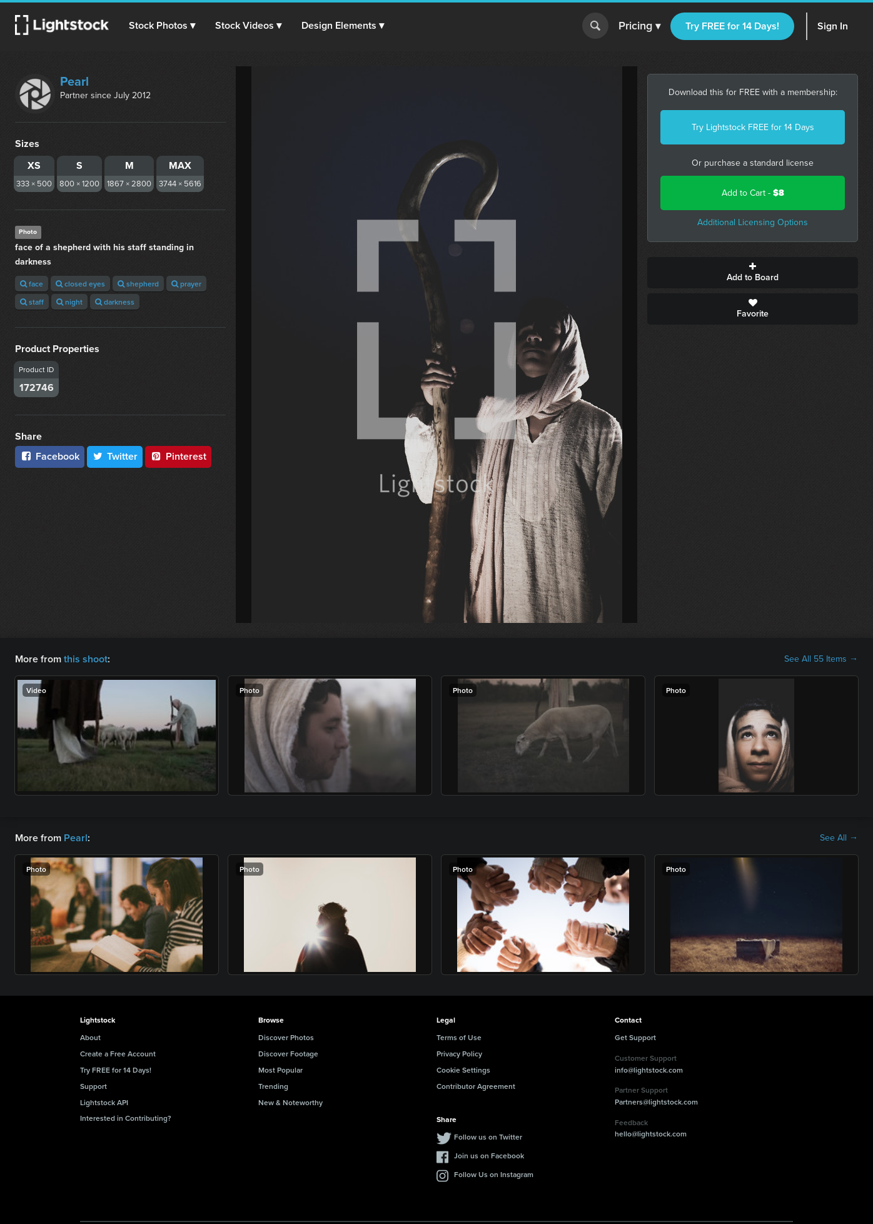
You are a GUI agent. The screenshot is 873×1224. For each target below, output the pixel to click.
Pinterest (178, 456)
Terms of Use (459, 1037)
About (90, 1037)
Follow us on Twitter (488, 1136)
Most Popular (280, 1070)
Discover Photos (286, 1037)
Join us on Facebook (489, 1155)
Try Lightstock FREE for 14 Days (753, 127)
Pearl (74, 81)
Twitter (115, 456)
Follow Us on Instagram (493, 1174)
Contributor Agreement (475, 1086)
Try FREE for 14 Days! (732, 26)
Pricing (639, 26)
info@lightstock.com (649, 1070)
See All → (839, 838)
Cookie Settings (463, 1070)
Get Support (635, 1037)
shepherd (138, 283)
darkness (114, 301)
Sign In (832, 26)
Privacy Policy (459, 1053)
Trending (273, 1086)
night (69, 301)
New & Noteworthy (290, 1102)
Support (93, 1086)
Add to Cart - (753, 193)
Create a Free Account (118, 1053)
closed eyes (80, 283)
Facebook (49, 456)
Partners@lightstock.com (656, 1101)
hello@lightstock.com (651, 1133)
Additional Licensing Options (752, 222)
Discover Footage (288, 1053)
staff (32, 301)
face (31, 283)
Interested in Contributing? (125, 1118)
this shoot (86, 659)
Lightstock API (104, 1102)
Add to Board (752, 272)
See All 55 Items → (821, 659)
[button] (162, 26)
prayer (186, 283)
